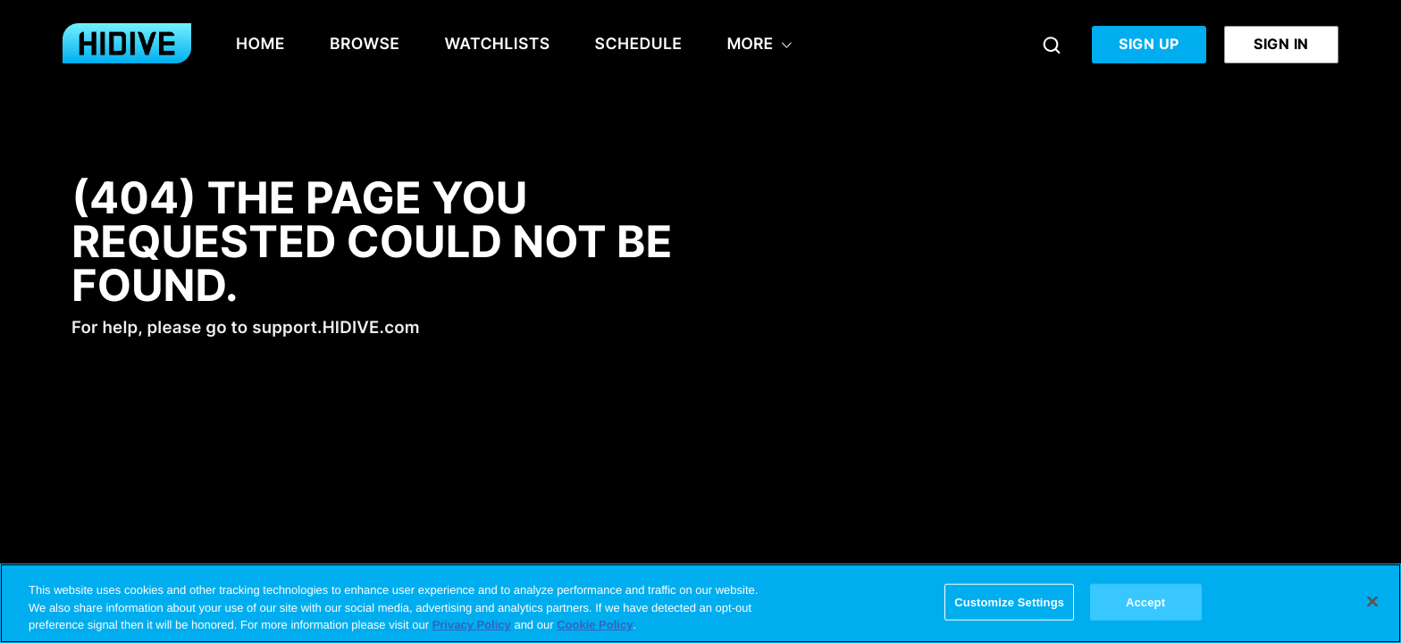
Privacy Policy (471, 624)
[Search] (1051, 44)
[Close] (1372, 601)
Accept (1145, 601)
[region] (700, 603)
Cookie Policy (595, 624)
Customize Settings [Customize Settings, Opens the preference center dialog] (1009, 601)
